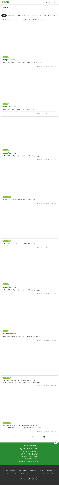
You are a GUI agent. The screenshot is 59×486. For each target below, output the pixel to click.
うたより (5, 19)
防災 (29, 15)
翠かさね (27, 19)
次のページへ (44, 437)
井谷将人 (35, 19)
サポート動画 (21, 15)
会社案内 (5, 470)
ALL (4, 15)
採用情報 (12, 470)
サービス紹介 (11, 15)
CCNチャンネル (37, 15)
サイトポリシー (31, 473)
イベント (12, 19)
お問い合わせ (49, 473)
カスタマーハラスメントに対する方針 (15, 473)
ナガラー (20, 19)
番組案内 (46, 15)
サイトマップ (40, 473)
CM (41, 19)
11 (41, 436)
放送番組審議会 (33, 470)
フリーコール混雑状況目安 (29, 451)
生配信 (53, 15)
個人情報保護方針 (51, 470)
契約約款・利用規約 (22, 470)
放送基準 (42, 470)
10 (38, 436)
